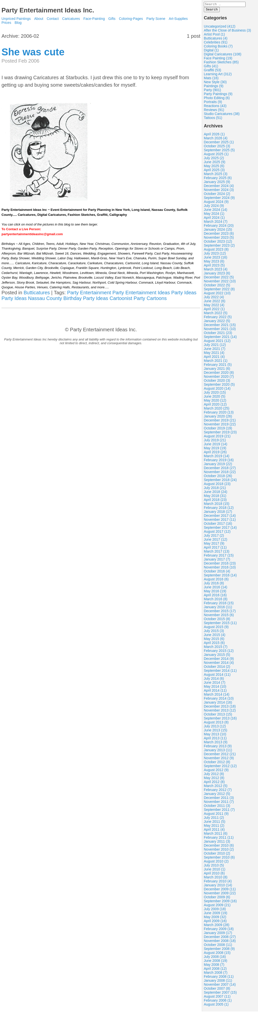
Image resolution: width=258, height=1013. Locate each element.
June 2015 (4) (214, 636)
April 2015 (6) (214, 644)
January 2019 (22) (218, 465)
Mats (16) (211, 79)
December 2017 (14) (220, 517)
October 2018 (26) (218, 477)
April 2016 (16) (215, 597)
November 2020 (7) (219, 378)
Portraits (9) (213, 103)
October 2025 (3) (217, 148)
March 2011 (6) (215, 835)
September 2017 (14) (220, 529)
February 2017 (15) (219, 557)
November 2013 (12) (220, 712)
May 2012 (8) (214, 779)
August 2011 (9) (216, 815)
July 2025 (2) (214, 159)
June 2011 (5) (214, 823)
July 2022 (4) (214, 298)
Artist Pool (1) (214, 36)
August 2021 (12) (217, 342)
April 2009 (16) (215, 922)
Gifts (112, 19)
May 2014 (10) (215, 688)
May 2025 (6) (214, 167)
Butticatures (37, 292)
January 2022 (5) (217, 322)
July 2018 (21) (215, 489)
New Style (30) (215, 83)
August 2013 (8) (216, 724)
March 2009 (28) (216, 926)
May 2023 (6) (214, 263)
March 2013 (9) (215, 744)
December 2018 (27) (220, 469)
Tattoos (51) (213, 119)
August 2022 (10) (217, 295)
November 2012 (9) (219, 759)
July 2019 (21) (215, 442)
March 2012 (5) (215, 787)
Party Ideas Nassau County (31, 298)
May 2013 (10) (215, 736)
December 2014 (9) (219, 660)
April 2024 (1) (214, 219)
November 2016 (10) (220, 569)
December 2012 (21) (220, 755)
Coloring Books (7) (218, 48)
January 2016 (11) (218, 608)
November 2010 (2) (219, 851)
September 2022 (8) (219, 291)
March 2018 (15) (216, 505)
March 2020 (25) (216, 410)
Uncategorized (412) (219, 28)
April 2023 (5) (214, 267)
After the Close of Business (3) (227, 32)
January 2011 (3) (217, 843)
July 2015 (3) (214, 632)
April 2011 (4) (214, 831)
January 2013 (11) (218, 751)
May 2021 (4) (214, 354)
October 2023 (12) (218, 243)
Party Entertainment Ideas (141, 292)
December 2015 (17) (220, 612)
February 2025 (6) (218, 179)
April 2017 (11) (215, 549)
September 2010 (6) (219, 859)
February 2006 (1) (218, 1002)
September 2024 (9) (219, 199)
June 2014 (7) (214, 684)
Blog (18, 23)
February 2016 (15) (219, 604)
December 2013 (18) (220, 708)
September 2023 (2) (219, 247)
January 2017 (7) (217, 561)
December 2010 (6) (219, 847)
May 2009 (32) (215, 918)
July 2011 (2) (214, 819)
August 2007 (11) (217, 998)
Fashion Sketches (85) (221, 64)
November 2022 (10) (220, 283)
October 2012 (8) (217, 763)
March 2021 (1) (215, 362)
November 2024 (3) (219, 191)
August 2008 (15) (217, 954)
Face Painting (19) (218, 60)
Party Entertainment (89, 292)
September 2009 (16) (220, 902)
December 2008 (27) (220, 938)
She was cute (32, 51)
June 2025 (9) (214, 163)
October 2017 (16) (218, 525)
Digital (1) (211, 52)
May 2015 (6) (214, 640)
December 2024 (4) (219, 187)
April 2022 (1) (214, 310)
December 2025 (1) (219, 144)
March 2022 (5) (215, 314)
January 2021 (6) (217, 370)
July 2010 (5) (214, 867)
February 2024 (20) (219, 227)
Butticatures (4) (215, 40)
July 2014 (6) (214, 680)
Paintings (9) (213, 87)
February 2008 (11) (219, 978)
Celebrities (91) (215, 44)
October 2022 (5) (217, 287)
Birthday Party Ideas (85, 298)
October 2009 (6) (217, 898)
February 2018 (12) (219, 509)
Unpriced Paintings (16, 19)
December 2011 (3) (219, 799)
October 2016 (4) (217, 573)
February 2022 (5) (218, 318)
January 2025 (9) (217, 183)
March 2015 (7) (215, 648)
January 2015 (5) (217, 656)
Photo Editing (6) (217, 99)
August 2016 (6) (216, 581)
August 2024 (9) (216, 203)
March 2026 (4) (215, 140)
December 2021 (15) (220, 326)
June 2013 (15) (215, 732)
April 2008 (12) (215, 970)
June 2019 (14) (215, 446)
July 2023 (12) (215, 255)
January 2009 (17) (218, 934)
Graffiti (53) (212, 72)
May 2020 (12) (215, 402)
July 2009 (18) (215, 910)
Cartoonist (121, 298)
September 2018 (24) (220, 481)
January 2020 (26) (218, 418)
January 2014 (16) (218, 704)
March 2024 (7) (215, 223)
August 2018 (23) (217, 485)
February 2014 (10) (219, 700)
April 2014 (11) (215, 692)
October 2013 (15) (218, 716)
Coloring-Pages (131, 19)
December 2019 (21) (220, 422)
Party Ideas (183, 292)
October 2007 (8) (217, 990)
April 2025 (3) (214, 171)
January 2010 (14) (218, 887)
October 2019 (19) (218, 430)
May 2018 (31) (215, 497)
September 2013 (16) (220, 720)
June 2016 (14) (215, 589)
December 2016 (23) (220, 565)
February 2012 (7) (218, 791)
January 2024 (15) (218, 231)
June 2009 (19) (215, 914)
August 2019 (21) (217, 438)
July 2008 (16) (215, 958)
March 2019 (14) (216, 457)
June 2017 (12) (215, 541)
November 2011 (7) (219, 803)
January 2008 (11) (218, 982)
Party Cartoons (150, 298)
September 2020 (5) (219, 386)
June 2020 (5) (214, 398)
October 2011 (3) (217, 807)
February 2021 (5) (218, 366)
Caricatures (71, 19)
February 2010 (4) (218, 883)
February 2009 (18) (219, 930)
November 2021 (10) (220, 330)
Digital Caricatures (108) (222, 56)
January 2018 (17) (218, 513)
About (38, 19)
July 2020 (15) (215, 394)
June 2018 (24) (215, 493)
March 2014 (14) (216, 696)
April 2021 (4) (214, 358)
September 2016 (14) (220, 577)
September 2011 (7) (219, 811)
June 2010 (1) (214, 871)
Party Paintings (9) (218, 95)
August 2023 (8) (216, 251)
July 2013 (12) (215, 728)
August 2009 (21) (217, 906)
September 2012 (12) (220, 767)
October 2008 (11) (218, 946)
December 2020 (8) (219, 374)
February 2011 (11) (219, 839)
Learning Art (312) (218, 75)
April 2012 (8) (214, 783)
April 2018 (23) (215, 501)
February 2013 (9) (218, 748)
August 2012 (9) (216, 771)
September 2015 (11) (220, 624)
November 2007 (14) (220, 986)
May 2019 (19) (215, 449)
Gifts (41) (211, 68)
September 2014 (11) (220, 672)
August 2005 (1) (216, 1006)
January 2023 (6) (217, 275)
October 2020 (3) (217, 382)
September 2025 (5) (219, 151)
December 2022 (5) (219, 279)
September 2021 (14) (220, 338)
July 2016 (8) (214, 585)
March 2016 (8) (215, 600)
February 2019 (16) (219, 461)
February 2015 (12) (219, 652)
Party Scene (155, 19)
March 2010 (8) (215, 879)
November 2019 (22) (220, 426)
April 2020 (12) (215, 406)
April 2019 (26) (215, 453)
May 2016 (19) (215, 593)
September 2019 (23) (220, 434)
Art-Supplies (178, 19)
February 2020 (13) (219, 414)
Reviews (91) (214, 111)
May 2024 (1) (214, 215)
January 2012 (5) (217, 795)
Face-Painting (94, 19)
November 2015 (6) (219, 616)
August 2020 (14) (217, 390)
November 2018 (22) (220, 473)
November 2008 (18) (220, 942)
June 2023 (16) (215, 259)
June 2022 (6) (214, 302)
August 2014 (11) (217, 676)
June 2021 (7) (214, 350)
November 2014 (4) (219, 664)
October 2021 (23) (218, 334)
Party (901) (212, 91)
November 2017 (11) (220, 521)
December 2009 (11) (220, 891)
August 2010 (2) (216, 863)
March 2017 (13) (216, 553)
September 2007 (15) (220, 994)
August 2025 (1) (216, 155)
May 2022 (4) (214, 306)
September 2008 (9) (219, 950)
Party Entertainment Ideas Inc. (47, 10)
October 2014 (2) (217, 668)
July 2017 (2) (214, 537)
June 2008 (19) (215, 962)
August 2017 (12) (217, 533)
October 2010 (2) (217, 855)
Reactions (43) (215, 107)
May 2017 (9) (214, 545)
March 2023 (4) (215, 271)
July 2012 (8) (214, 775)
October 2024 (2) (217, 195)
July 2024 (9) (214, 207)
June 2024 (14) (215, 211)
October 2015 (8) (217, 620)
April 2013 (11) (215, 740)
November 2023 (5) (219, 239)
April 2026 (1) (214, 136)
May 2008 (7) (214, 966)
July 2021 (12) (215, 346)
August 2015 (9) (216, 628)
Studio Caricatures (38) (222, 115)
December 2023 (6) (219, 235)
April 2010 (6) (214, 875)
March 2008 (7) (215, 974)
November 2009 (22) (220, 895)
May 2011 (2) (214, 827)
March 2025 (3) (215, 175)
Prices (6, 23)
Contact (53, 19)
